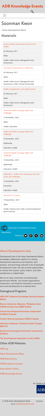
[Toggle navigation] (4, 15)
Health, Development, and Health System (19, 89)
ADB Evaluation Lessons (11, 364)
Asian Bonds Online (9, 369)
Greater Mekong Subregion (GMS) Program (19, 319)
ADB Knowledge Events (11, 374)
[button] (32, 11)
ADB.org (4, 349)
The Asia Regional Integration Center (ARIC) (20, 338)
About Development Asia (15, 251)
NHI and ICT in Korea (11, 195)
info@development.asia (24, 404)
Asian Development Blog (11, 354)
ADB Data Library (8, 359)
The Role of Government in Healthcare (18, 68)
